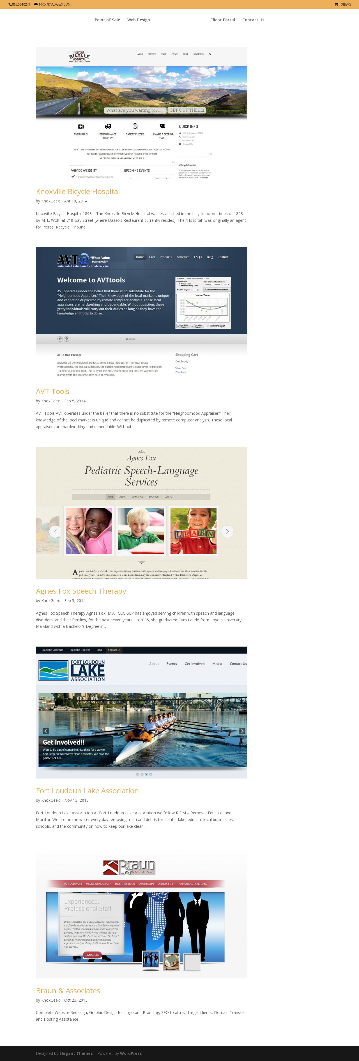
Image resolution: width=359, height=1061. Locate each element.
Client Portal (234, 20)
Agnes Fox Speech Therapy (81, 591)
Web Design (127, 20)
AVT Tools (52, 391)
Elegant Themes (76, 1053)
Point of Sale (96, 20)
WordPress (131, 1053)
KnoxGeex (50, 201)
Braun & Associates (68, 990)
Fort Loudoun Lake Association (87, 790)
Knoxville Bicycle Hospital (78, 191)
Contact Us (265, 20)
